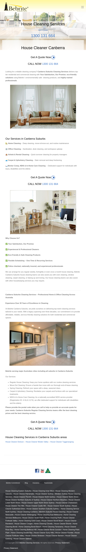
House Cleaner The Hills (14, 506)
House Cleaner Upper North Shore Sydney (37, 503)
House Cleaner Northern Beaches (54, 500)
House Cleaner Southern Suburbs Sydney (42, 509)
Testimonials (48, 483)
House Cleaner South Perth (33, 518)
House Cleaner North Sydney (44, 497)
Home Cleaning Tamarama (52, 527)
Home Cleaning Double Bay (21, 533)
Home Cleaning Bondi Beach (30, 527)
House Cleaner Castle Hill (36, 506)
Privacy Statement (62, 543)
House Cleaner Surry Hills (44, 533)
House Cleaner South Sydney (59, 506)
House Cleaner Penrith (22, 497)
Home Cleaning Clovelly (43, 524)
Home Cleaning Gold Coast (29, 521)
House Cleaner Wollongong (25, 515)
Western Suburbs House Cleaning (52, 512)
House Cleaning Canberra (27, 512)
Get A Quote (43, 30)
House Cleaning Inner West (43, 491)
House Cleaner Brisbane (34, 536)
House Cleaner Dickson (14, 442)
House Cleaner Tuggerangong (62, 442)
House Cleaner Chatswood (66, 503)
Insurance (36, 483)
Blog (26, 483)
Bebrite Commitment (13, 483)
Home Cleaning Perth (53, 518)
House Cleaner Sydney (44, 494)
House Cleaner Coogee (23, 524)
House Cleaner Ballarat (22, 539)
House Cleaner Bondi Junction (49, 530)
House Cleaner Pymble (64, 533)
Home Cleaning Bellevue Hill (25, 530)
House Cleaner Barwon (55, 536)
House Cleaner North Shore (67, 497)
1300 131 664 (43, 36)
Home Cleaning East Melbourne (50, 515)
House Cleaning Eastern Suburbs (18, 491)
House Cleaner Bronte (62, 524)
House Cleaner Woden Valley (37, 442)
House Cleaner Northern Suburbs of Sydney (22, 500)
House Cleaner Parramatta (23, 494)
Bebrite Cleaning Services (29, 543)
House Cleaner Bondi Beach (52, 521)
